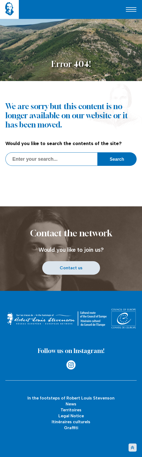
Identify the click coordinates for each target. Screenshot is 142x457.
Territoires (71, 409)
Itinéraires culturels (71, 421)
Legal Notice (71, 415)
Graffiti (71, 427)
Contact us (71, 267)
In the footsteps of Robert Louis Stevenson (71, 398)
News (71, 403)
